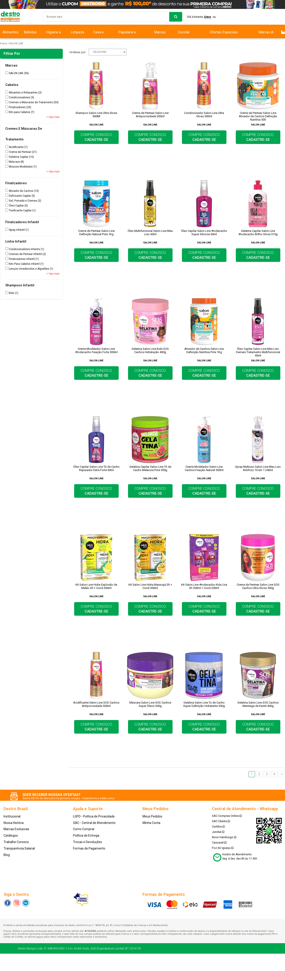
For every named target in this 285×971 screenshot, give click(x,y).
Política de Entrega (86, 835)
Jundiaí (218, 831)
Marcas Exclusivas (159, 34)
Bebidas (30, 32)
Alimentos (10, 32)
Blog (7, 855)
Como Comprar (84, 829)
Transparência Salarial (19, 848)
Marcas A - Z (267, 34)
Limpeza (77, 32)
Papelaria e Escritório (127, 34)
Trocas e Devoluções (87, 842)
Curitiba (218, 826)
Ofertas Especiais (224, 32)
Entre (207, 16)
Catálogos (11, 835)
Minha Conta (151, 823)
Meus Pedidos (152, 816)
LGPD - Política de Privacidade (94, 816)
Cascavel (219, 842)
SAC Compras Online (227, 815)
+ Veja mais (53, 117)
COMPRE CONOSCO (96, 137)
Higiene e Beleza (53, 34)
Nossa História (14, 823)
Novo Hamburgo (224, 837)
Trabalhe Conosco (16, 842)
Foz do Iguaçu (223, 848)
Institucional (12, 816)
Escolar (184, 32)
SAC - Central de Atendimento (94, 823)
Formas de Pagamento (89, 848)
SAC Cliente (221, 821)
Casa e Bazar (98, 34)
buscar (175, 17)
